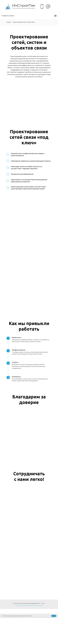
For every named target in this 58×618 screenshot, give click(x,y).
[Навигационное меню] (55, 16)
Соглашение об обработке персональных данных (29, 605)
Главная (8, 22)
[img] (20, 6)
